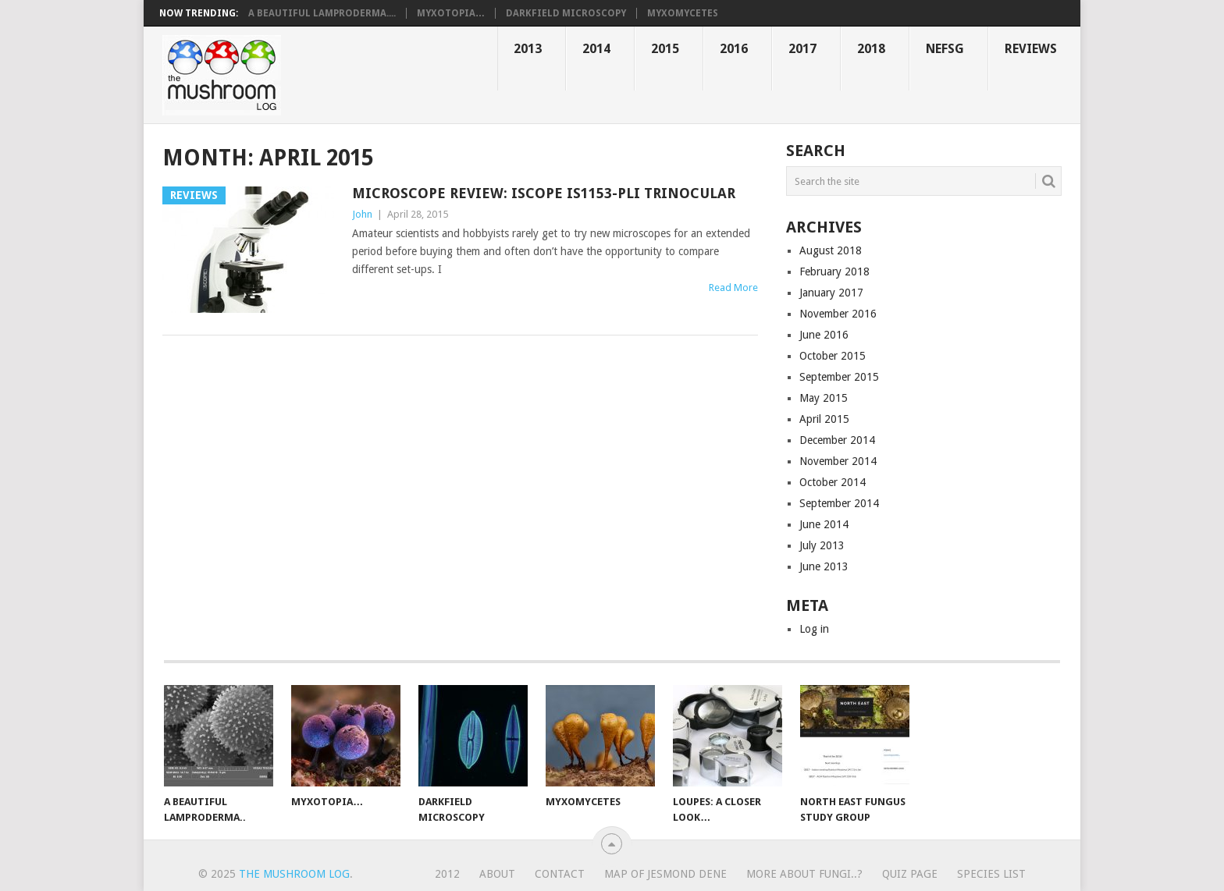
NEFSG (945, 48)
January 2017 (831, 292)
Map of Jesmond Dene (665, 874)
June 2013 (824, 566)
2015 (665, 48)
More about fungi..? (804, 874)
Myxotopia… (451, 13)
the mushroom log (294, 874)
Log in (814, 629)
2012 (447, 874)
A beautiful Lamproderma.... (322, 13)
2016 (734, 48)
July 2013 (822, 545)
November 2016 (838, 313)
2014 (596, 48)
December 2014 (837, 440)
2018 (871, 48)
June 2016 (824, 334)
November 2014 (838, 461)
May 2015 (823, 398)
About (497, 874)
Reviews (1031, 48)
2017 (802, 48)
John (362, 214)
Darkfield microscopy (566, 13)
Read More (733, 287)
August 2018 (830, 250)
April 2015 (824, 419)
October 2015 (832, 356)
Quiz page (910, 874)
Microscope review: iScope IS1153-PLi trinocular (543, 193)
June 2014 (824, 524)
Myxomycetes (682, 13)
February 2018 (834, 271)
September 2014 (839, 503)
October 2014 (832, 482)
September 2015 (839, 377)
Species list (991, 874)
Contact (560, 874)
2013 (528, 48)
